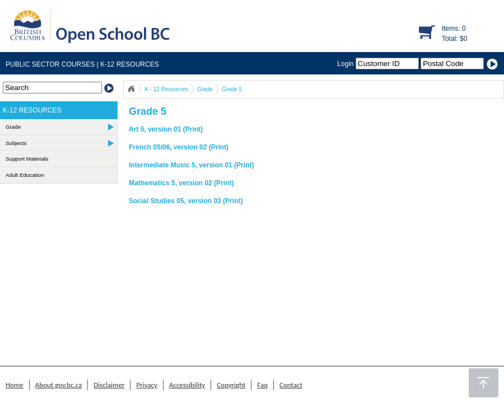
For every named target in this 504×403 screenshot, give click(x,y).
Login (379, 64)
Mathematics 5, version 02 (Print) (181, 183)
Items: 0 (454, 28)
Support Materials (27, 159)
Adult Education (25, 175)
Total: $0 (454, 39)
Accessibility (187, 385)
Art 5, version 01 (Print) (166, 129)
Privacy (146, 385)
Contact (290, 385)
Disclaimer (109, 385)
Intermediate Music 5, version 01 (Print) (191, 165)
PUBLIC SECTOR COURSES (50, 64)
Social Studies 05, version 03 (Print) (185, 201)
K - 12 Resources (166, 89)
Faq (262, 385)
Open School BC (131, 89)
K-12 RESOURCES (129, 64)
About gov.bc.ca (58, 385)
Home (15, 385)
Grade (205, 89)
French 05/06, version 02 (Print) (178, 147)
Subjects (16, 143)
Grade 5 (232, 89)
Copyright (231, 385)
